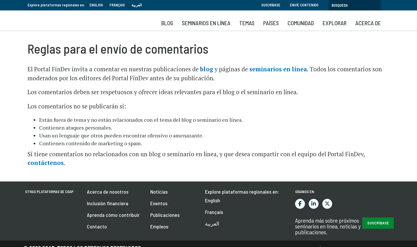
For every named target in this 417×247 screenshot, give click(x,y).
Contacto (97, 226)
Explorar (335, 22)
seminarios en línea (278, 69)
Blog (167, 22)
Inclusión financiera (107, 203)
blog (206, 69)
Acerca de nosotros (107, 191)
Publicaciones (165, 215)
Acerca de (368, 22)
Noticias (159, 191)
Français (117, 5)
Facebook (300, 204)
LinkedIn (314, 204)
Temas (247, 22)
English (96, 5)
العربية (136, 5)
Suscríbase (270, 5)
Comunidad (301, 22)
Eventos (158, 203)
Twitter (327, 204)
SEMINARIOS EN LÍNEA (206, 22)
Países (271, 22)
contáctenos (46, 163)
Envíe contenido (304, 5)
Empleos (159, 226)
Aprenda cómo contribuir (113, 215)
